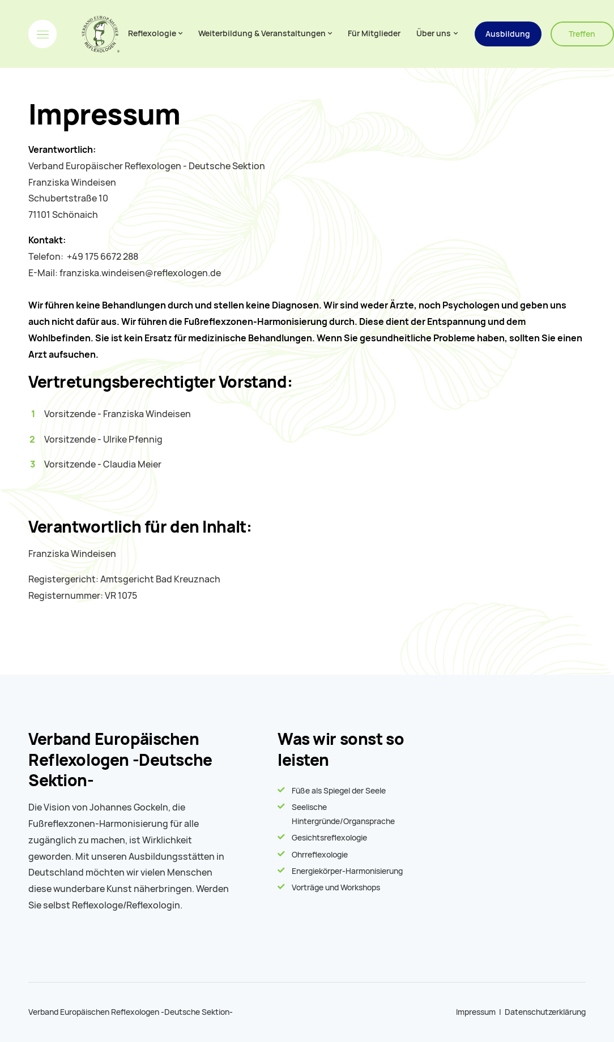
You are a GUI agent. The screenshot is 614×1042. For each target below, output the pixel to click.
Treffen (582, 34)
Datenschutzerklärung (545, 1012)
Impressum (476, 1012)
